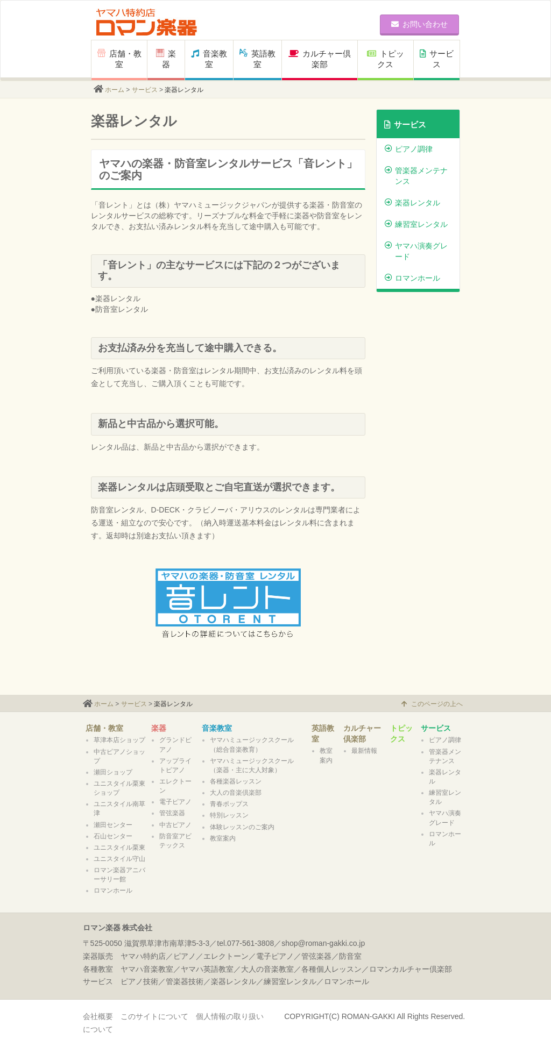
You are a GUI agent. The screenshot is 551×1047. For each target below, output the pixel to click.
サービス (437, 59)
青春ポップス (229, 804)
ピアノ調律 (409, 149)
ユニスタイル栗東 (119, 847)
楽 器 (166, 59)
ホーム (114, 90)
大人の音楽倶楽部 (236, 792)
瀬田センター (113, 825)
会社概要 (98, 1016)
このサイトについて (154, 1016)
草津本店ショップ (119, 740)
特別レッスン (229, 815)
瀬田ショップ (113, 772)
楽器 (158, 728)
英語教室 (257, 59)
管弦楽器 (172, 813)
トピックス (385, 59)
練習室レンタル (416, 224)
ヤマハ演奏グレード (416, 251)
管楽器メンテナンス (416, 176)
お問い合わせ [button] (419, 24)
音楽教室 (209, 59)
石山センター (113, 836)
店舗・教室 (119, 59)
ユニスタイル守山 (119, 859)
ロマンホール (412, 278)
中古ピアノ (175, 825)
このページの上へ (432, 704)
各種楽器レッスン (236, 781)
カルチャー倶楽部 (319, 59)
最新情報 (364, 750)
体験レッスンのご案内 (242, 827)
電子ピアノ (175, 802)
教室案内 (223, 838)
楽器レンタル (412, 202)
